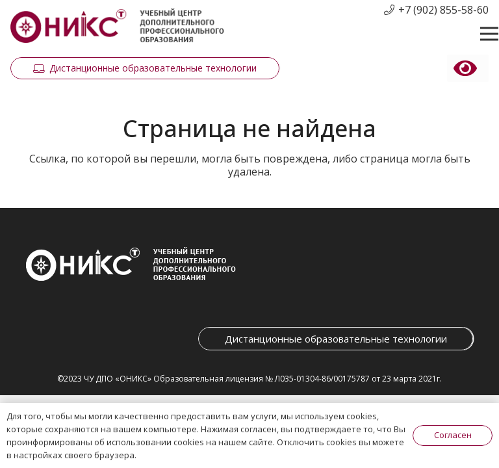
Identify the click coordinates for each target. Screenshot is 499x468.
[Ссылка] (117, 26)
